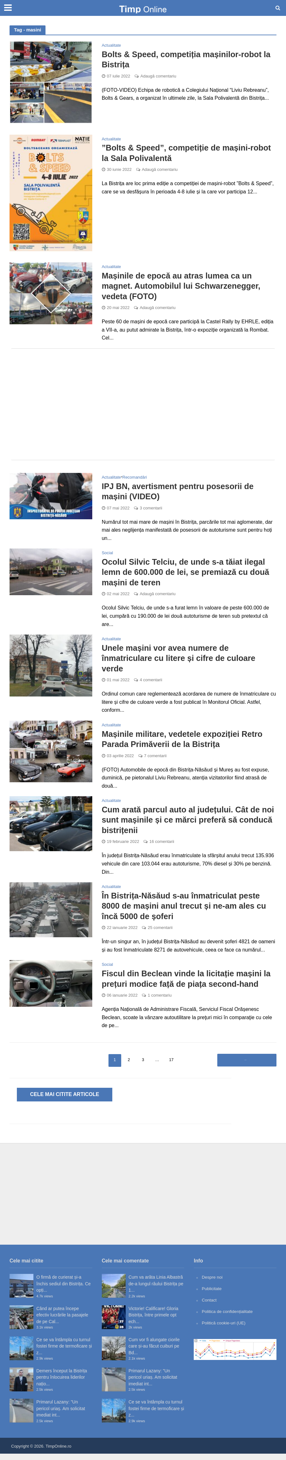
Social (107, 554)
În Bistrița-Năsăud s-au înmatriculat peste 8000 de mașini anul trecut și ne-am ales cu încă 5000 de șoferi (186, 911)
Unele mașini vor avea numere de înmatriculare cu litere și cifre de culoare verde (181, 661)
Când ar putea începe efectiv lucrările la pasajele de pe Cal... (62, 1321)
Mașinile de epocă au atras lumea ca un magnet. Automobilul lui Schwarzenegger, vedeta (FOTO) (183, 286)
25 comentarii (160, 934)
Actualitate (111, 45)
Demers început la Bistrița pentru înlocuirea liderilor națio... (61, 1384)
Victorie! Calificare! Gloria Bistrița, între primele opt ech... (153, 1321)
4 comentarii (151, 683)
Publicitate (212, 1294)
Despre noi (212, 1283)
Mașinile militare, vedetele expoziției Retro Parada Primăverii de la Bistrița (185, 743)
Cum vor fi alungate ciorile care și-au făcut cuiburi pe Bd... (154, 1352)
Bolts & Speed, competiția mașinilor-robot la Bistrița (189, 60)
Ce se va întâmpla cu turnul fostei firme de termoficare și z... (64, 1352)
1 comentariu (159, 1001)
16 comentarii (161, 846)
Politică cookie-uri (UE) (224, 1328)
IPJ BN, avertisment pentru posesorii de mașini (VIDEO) (180, 492)
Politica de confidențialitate (228, 1317)
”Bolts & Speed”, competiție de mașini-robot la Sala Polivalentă (189, 153)
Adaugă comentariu (158, 76)
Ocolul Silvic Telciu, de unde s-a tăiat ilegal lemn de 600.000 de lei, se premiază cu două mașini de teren (188, 574)
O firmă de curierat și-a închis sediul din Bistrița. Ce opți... (63, 1290)
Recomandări (134, 478)
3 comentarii (151, 509)
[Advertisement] (143, 405)
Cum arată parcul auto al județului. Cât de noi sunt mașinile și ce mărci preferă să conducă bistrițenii (183, 824)
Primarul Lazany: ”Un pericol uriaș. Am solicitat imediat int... (60, 1415)
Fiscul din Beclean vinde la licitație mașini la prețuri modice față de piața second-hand (189, 985)
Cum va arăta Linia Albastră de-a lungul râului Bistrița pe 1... (156, 1290)
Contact (209, 1306)
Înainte (245, 1066)
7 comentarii (155, 759)
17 (171, 1066)
